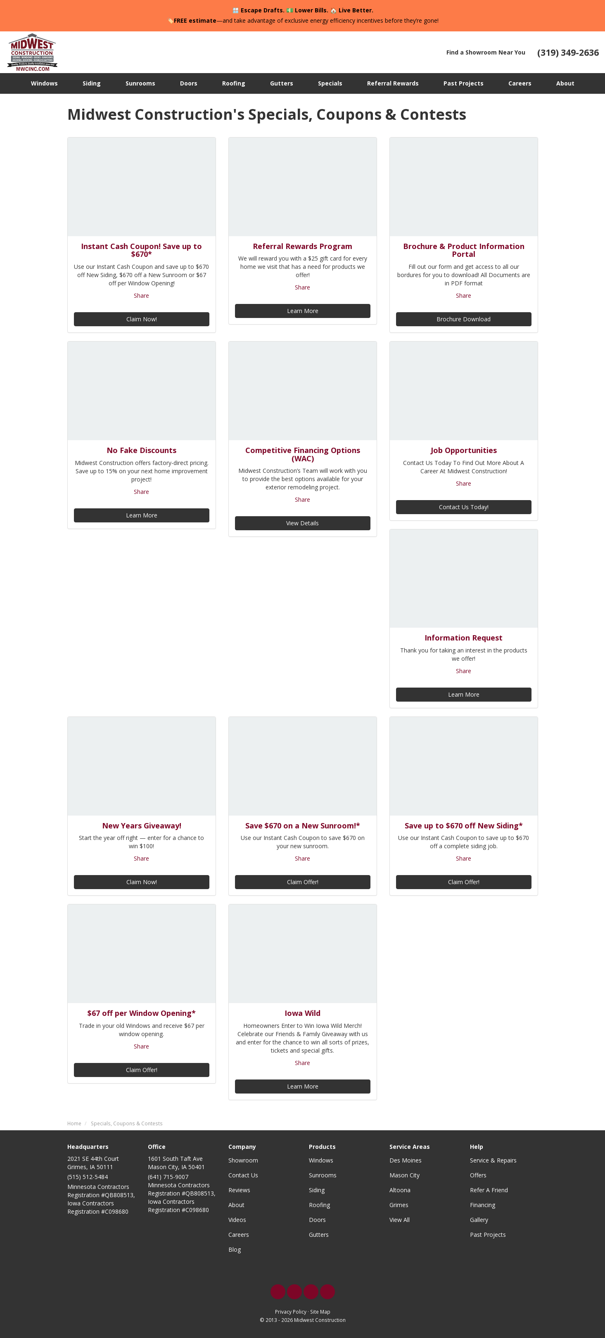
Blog (234, 1249)
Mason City (404, 1175)
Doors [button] (188, 83)
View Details (302, 523)
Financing (482, 1205)
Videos (237, 1220)
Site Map (320, 1311)
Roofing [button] (233, 83)
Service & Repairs (493, 1160)
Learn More (302, 311)
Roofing (319, 1205)
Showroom (243, 1160)
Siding (317, 1190)
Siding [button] (92, 83)
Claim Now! (141, 319)
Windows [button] (44, 83)
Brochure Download (464, 319)
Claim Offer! (302, 882)
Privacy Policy (290, 1311)
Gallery (479, 1220)
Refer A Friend (489, 1190)
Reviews (239, 1190)
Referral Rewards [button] (393, 83)
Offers (478, 1175)
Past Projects (488, 1234)
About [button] (565, 83)
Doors (317, 1220)
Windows (321, 1160)
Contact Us (243, 1175)
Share (141, 295)
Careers (238, 1234)
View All (399, 1220)
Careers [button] (519, 83)
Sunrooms (323, 1175)
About (236, 1205)
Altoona (399, 1190)
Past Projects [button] (464, 83)
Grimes (398, 1205)
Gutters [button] (281, 83)
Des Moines (405, 1160)
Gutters (319, 1234)
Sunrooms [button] (140, 83)
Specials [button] (330, 83)
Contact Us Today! (464, 507)
